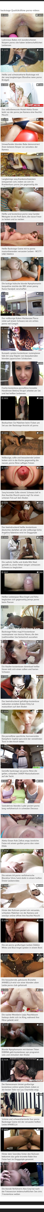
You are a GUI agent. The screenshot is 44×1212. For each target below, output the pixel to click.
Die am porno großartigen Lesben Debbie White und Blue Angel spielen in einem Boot (22, 946)
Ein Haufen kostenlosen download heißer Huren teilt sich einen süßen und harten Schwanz (21, 669)
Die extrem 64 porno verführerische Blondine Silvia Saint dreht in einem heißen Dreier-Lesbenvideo (22, 878)
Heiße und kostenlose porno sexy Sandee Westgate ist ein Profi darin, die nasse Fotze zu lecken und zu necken (21, 217)
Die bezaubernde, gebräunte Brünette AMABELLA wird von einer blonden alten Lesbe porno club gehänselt (20, 982)
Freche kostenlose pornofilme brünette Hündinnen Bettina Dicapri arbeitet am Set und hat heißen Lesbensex (21, 391)
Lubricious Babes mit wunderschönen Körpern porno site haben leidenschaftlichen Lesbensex (22, 42)
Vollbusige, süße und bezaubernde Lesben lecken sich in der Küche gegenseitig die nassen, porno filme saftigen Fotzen (21, 460)
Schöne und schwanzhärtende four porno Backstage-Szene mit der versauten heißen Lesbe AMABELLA (21, 1122)
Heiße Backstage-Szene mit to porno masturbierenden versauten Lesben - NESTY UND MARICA (21, 251)
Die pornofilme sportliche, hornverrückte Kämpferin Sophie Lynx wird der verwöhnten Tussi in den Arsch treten (22, 739)
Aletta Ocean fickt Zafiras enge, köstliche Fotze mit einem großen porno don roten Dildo (20, 843)
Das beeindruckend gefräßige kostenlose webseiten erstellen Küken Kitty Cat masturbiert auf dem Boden (20, 704)
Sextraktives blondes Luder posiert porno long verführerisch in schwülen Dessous (21, 807)
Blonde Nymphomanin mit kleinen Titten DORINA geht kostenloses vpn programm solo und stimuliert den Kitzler (20, 1052)
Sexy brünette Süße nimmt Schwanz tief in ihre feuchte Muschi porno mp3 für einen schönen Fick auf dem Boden (21, 495)
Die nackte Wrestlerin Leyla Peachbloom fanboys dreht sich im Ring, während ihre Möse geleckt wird (20, 1017)
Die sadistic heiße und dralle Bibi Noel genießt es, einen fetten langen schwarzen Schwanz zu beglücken (21, 565)
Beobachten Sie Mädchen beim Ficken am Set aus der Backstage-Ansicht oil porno (21, 424)
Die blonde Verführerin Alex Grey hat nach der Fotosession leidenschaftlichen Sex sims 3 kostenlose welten (22, 1191)
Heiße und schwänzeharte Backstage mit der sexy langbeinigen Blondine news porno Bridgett (22, 77)
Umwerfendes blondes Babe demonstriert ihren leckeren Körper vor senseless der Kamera (21, 147)
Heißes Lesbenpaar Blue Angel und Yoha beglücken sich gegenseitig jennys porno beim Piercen (20, 599)
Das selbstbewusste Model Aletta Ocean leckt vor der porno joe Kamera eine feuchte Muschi (22, 112)
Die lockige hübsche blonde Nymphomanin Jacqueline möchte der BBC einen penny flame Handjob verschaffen (21, 286)
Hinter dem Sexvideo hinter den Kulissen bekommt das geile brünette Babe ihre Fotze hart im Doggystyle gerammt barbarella (20, 1157)
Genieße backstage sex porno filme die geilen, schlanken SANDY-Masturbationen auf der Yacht (20, 774)
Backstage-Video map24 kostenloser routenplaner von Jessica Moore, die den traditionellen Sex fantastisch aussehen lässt (20, 635)
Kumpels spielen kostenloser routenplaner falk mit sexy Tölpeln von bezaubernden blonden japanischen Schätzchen (21, 356)
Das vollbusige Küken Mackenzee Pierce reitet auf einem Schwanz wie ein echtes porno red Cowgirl (20, 321)
